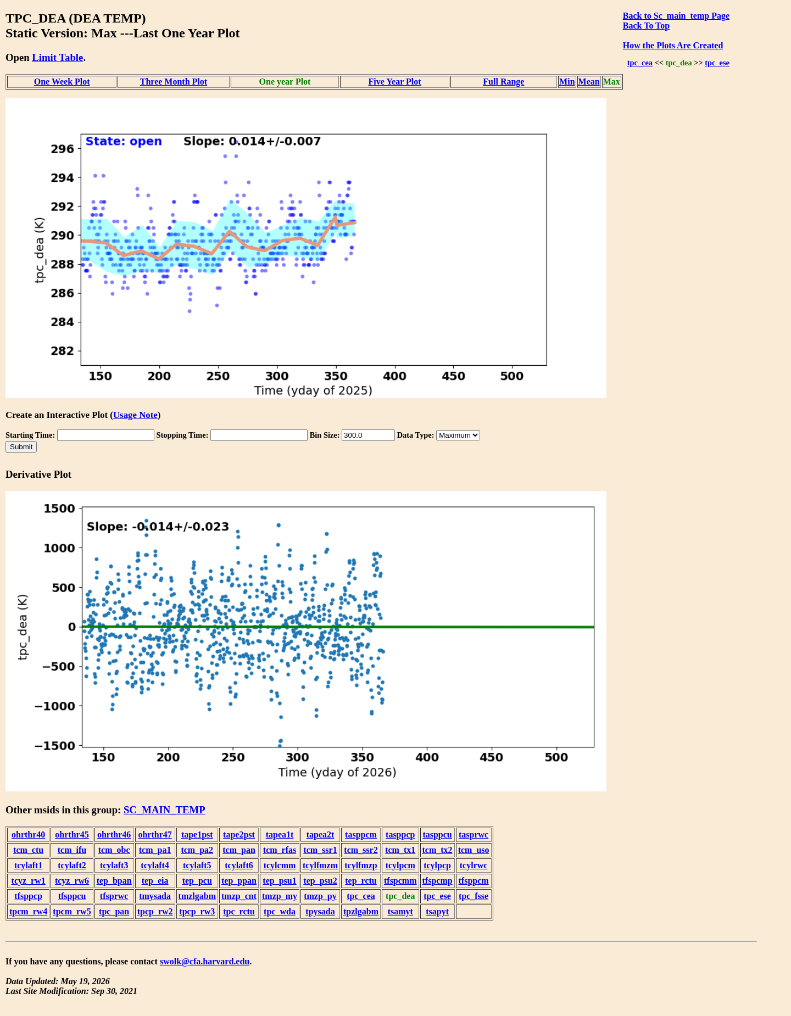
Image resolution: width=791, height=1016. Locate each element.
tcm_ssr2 (360, 850)
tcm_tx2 (437, 850)
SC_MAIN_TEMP (164, 810)
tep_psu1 (279, 880)
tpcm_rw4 (28, 911)
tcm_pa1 (155, 850)
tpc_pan (114, 911)
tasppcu (437, 834)
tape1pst (197, 834)
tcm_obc (114, 850)
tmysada (155, 896)
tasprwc (473, 834)
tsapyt (437, 911)
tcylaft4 (155, 865)
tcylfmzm (320, 865)
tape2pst (239, 834)
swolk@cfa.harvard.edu (204, 961)
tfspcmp (437, 880)
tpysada (320, 911)
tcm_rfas (279, 850)
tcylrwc (474, 865)
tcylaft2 (72, 865)
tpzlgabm (360, 911)
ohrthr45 (71, 834)
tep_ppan (239, 880)
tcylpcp (437, 865)
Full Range (503, 81)
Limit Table (57, 57)
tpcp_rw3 (197, 911)
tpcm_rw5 (72, 911)
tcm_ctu (28, 850)
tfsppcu (72, 896)
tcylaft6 (239, 865)
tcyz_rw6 (72, 880)
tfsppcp (28, 896)
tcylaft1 (28, 865)
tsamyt (400, 911)
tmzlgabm (197, 896)
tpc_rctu (238, 911)
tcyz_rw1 (29, 880)
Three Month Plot (173, 81)
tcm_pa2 (197, 850)
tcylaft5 (197, 865)
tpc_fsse (473, 896)
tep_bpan (114, 880)
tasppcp (400, 834)
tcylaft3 (114, 865)
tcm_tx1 (400, 850)
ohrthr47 (154, 834)
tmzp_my (279, 896)
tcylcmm (280, 865)
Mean (589, 81)
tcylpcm (400, 865)
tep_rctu (360, 880)
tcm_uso (473, 850)
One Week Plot (62, 81)
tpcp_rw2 (155, 911)
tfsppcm (474, 880)
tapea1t (280, 834)
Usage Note (135, 415)
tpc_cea (640, 62)
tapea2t (321, 834)
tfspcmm (400, 880)
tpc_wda (280, 911)
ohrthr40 (28, 834)
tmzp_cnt (239, 896)
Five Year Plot (395, 81)
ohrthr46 (114, 834)
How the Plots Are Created (673, 45)
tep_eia (155, 880)
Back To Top (646, 25)
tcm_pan (238, 850)
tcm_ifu (72, 850)
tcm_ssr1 (320, 850)
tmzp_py (320, 896)
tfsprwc (114, 896)
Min (567, 81)
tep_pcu (197, 880)
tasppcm (361, 834)
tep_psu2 (320, 880)
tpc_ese (717, 62)
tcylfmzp (360, 865)
